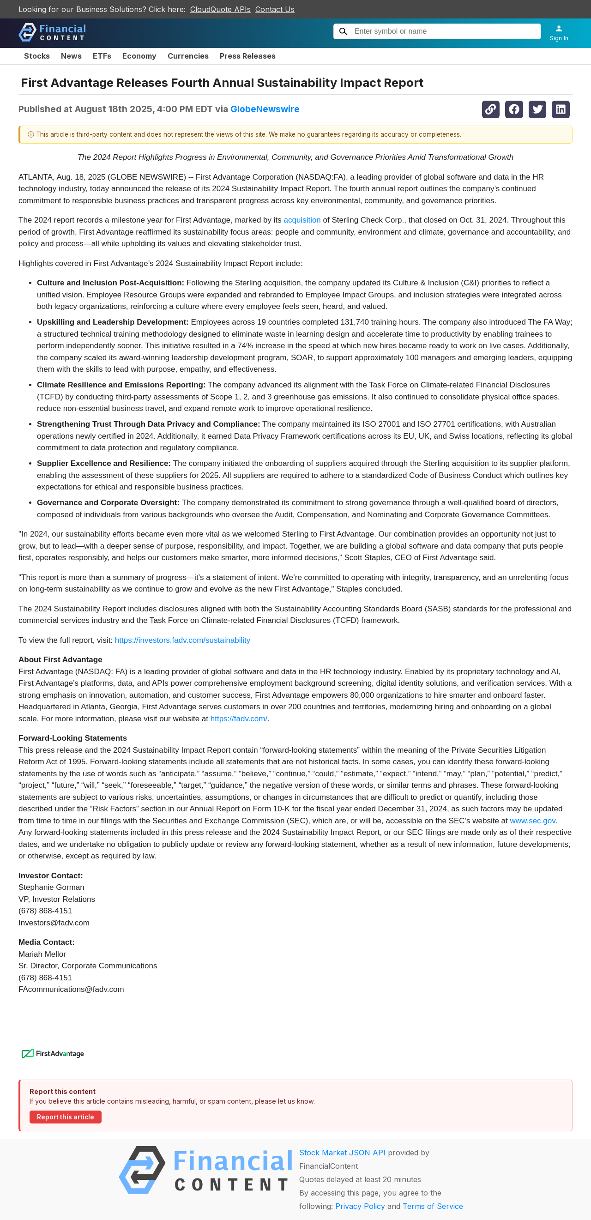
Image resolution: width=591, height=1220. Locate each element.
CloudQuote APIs (220, 9)
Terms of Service (433, 1206)
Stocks (37, 55)
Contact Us (275, 9)
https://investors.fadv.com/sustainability (183, 640)
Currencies (188, 55)
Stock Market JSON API (342, 1152)
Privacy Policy (360, 1206)
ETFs (102, 55)
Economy (139, 55)
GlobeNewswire (265, 109)
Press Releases (248, 55)
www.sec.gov (532, 820)
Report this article (65, 1117)
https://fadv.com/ (239, 718)
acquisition (302, 220)
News (71, 55)
